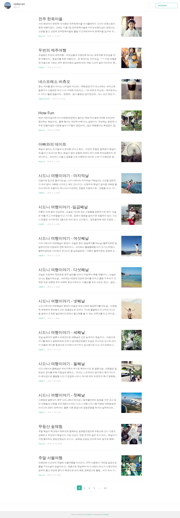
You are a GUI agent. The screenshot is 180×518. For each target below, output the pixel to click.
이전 (67, 488)
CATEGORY (167, 5)
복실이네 (41, 36)
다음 (112, 488)
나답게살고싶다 (20, 4)
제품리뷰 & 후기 (44, 99)
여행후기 (41, 67)
